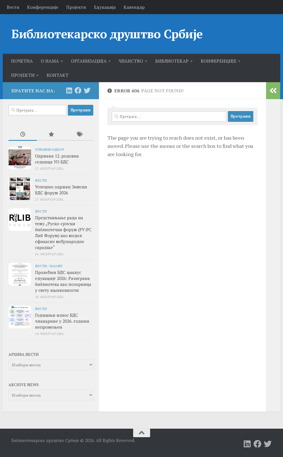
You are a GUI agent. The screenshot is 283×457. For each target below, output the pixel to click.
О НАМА (50, 61)
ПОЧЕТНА (22, 61)
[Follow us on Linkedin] (69, 90)
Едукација (105, 7)
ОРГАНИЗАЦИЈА (89, 61)
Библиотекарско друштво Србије (107, 34)
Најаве (55, 265)
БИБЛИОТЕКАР (172, 61)
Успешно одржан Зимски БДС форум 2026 (61, 189)
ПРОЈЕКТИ (22, 75)
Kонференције (42, 7)
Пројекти (76, 7)
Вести (13, 7)
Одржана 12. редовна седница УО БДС (57, 159)
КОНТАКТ (57, 75)
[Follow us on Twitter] (87, 90)
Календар (134, 7)
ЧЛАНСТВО (131, 61)
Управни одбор (49, 149)
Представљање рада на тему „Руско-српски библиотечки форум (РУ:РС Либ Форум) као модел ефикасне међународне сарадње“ (63, 232)
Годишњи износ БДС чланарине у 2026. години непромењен (62, 321)
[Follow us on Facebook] (78, 90)
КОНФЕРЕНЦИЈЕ (218, 61)
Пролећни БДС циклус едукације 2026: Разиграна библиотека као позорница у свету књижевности (63, 281)
